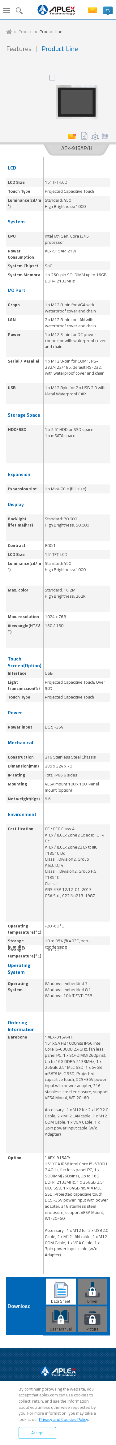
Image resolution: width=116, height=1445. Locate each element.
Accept (37, 1433)
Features (19, 48)
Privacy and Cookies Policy (63, 1419)
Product (26, 32)
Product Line (51, 32)
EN (107, 10)
